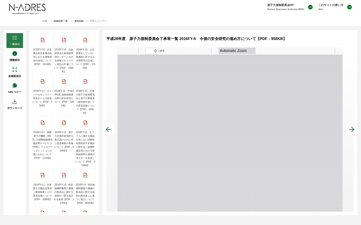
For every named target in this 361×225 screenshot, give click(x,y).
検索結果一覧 (61, 21)
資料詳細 (79, 21)
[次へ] (351, 129)
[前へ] (108, 129)
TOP (44, 21)
